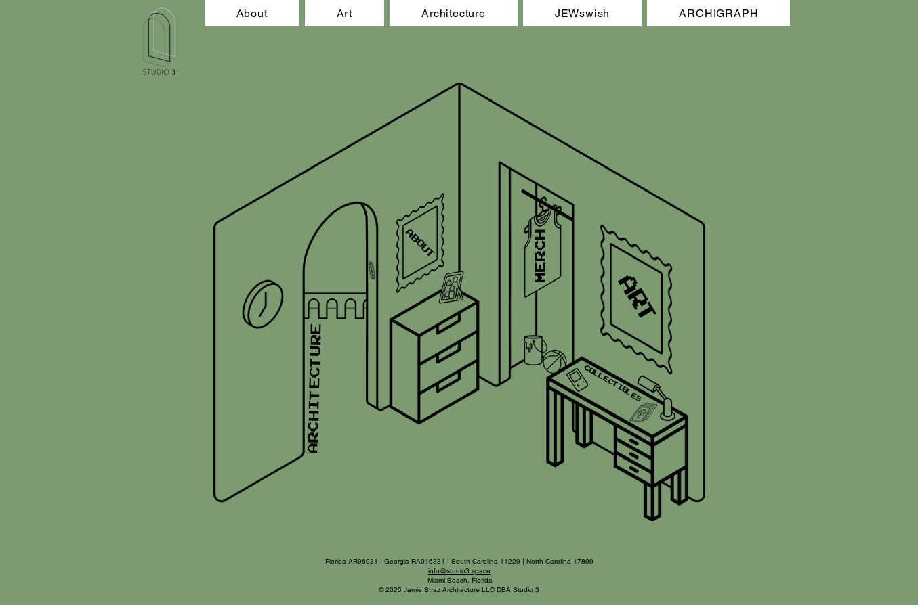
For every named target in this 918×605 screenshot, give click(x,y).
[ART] (639, 302)
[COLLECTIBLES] (612, 383)
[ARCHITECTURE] (314, 388)
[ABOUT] (420, 243)
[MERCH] (540, 255)
